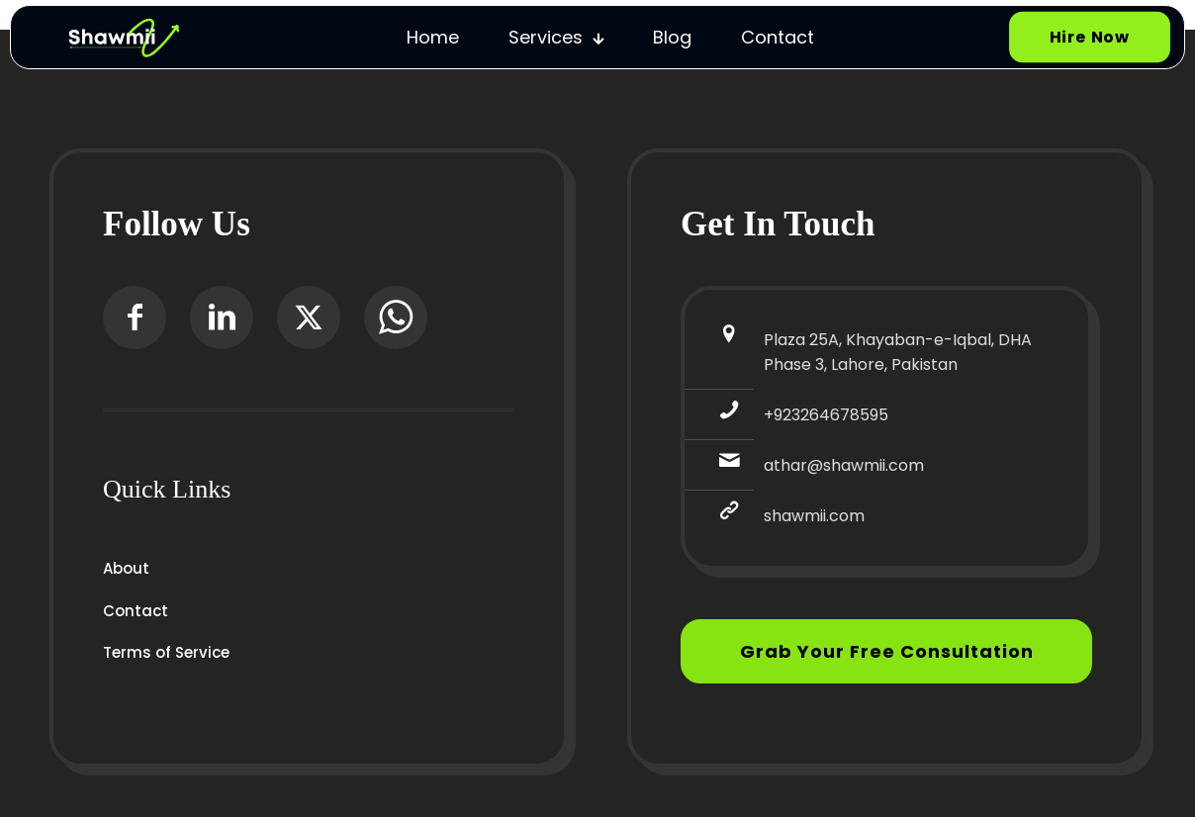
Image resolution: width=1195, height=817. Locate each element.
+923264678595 (826, 415)
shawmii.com (814, 515)
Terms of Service (166, 652)
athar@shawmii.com (844, 465)
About (126, 568)
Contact (135, 610)
